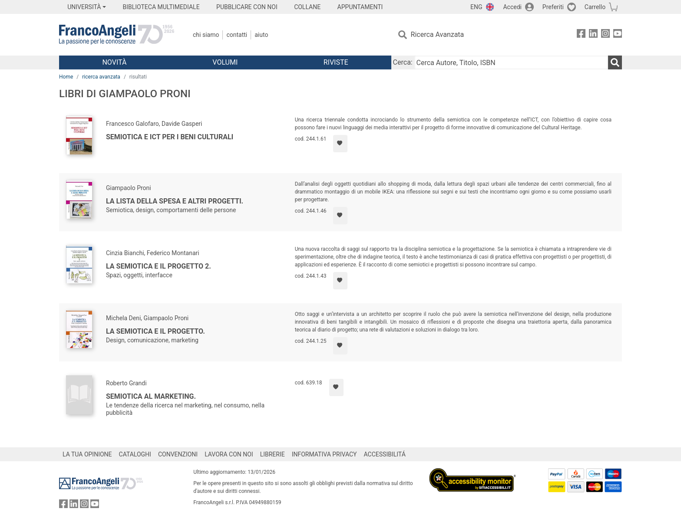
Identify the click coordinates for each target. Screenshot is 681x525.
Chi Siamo (206, 34)
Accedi (512, 6)
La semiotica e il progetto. (155, 331)
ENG (476, 6)
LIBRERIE (272, 454)
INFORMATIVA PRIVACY (324, 454)
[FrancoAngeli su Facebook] (581, 35)
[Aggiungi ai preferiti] (340, 143)
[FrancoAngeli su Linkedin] (593, 35)
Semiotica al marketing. (151, 396)
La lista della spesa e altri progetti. (174, 201)
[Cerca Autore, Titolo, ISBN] (511, 62)
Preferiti (553, 6)
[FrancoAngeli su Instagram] (605, 35)
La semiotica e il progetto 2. (158, 266)
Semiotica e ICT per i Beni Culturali (169, 137)
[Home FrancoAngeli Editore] (116, 35)
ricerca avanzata (101, 77)
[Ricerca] (615, 62)
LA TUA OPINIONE (87, 454)
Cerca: (403, 62)
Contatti (236, 34)
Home (66, 77)
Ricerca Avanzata (437, 34)
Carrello (595, 6)
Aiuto (261, 34)
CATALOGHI (135, 454)
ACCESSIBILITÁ (385, 454)
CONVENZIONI (178, 454)
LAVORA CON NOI (229, 454)
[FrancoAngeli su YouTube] (617, 35)
